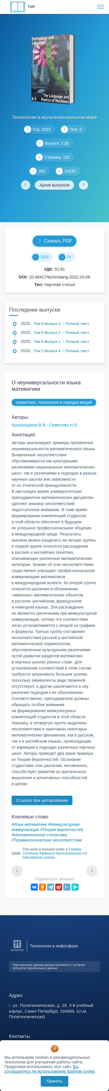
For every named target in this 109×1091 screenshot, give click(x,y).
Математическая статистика (40, 835)
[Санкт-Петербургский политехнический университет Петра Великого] (17, 951)
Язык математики (30, 824)
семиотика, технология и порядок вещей (54, 402)
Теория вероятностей (62, 829)
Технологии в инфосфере (54, 946)
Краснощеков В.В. (29, 425)
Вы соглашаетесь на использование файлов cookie (50, 1069)
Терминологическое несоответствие (48, 840)
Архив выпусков (55, 185)
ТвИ (31, 6)
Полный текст (76, 323)
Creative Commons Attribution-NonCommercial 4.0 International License (55, 853)
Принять (54, 1081)
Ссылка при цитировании (42, 800)
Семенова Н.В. (63, 425)
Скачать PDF (54, 240)
